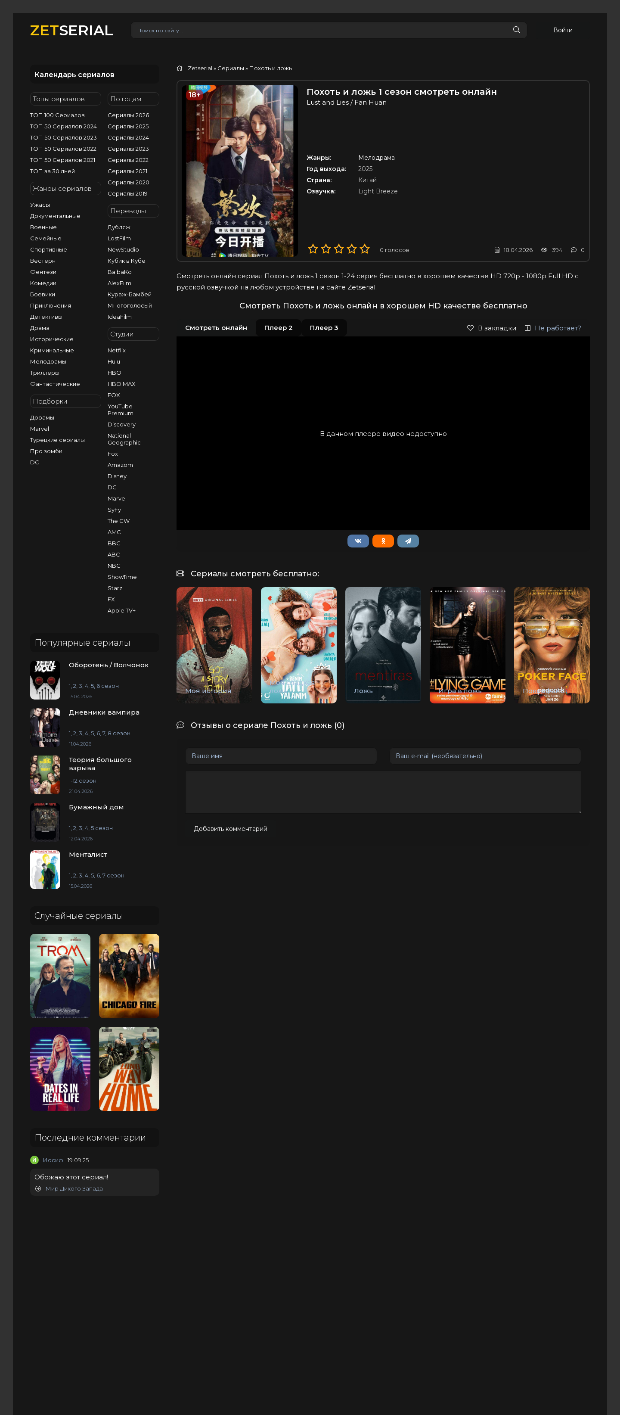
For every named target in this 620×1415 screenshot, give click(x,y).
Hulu (114, 361)
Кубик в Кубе (127, 260)
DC (34, 462)
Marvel (39, 428)
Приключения (50, 305)
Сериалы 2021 (127, 171)
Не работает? (553, 328)
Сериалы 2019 (128, 193)
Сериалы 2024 (128, 137)
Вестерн (43, 260)
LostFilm (119, 238)
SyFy (114, 509)
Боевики (42, 294)
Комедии (43, 283)
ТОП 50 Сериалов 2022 (63, 148)
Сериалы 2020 (128, 182)
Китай (367, 180)
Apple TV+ (122, 610)
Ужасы (40, 204)
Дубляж (119, 227)
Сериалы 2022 (128, 159)
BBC (114, 543)
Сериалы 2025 (128, 126)
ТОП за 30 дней (52, 171)
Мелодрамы (48, 361)
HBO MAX (122, 383)
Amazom (120, 464)
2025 (365, 169)
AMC (114, 532)
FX (111, 599)
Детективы (46, 316)
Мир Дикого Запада (69, 1188)
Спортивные (48, 249)
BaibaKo (120, 271)
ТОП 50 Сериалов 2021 (62, 159)
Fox (113, 453)
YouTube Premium (120, 410)
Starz (115, 588)
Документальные (55, 215)
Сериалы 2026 (128, 115)
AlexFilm (119, 283)
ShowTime (122, 576)
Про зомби (46, 451)
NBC (114, 565)
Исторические (52, 339)
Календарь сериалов (74, 75)
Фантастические (55, 383)
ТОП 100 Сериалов (57, 115)
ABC (114, 554)
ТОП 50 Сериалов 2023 (63, 137)
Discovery (122, 424)
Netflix (117, 350)
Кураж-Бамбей (130, 294)
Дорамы (42, 417)
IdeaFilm (120, 316)
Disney (117, 476)
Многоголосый (130, 305)
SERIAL (71, 30)
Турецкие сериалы (57, 439)
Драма (40, 327)
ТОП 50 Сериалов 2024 (63, 126)
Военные (43, 227)
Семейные (46, 238)
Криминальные (52, 350)
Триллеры (44, 372)
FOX (114, 395)
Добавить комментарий (230, 829)
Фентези (43, 271)
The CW (119, 520)
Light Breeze (378, 191)
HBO (114, 372)
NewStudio (123, 249)
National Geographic (124, 439)
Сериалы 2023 (128, 148)
